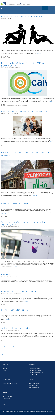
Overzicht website (27, 413)
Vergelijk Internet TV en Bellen (7, 354)
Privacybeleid (50, 411)
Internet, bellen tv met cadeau (10, 383)
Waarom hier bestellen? (35, 383)
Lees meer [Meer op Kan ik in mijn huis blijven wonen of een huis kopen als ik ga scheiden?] (35, 195)
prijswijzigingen (20, 105)
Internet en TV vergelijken (35, 370)
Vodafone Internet (7, 396)
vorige (3, 346)
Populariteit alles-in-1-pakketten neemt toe (19, 291)
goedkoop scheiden (6, 57)
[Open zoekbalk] (53, 12)
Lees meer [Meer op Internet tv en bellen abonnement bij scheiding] (39, 53)
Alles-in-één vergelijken (34, 368)
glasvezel (7, 105)
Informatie (38, 8)
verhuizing (12, 147)
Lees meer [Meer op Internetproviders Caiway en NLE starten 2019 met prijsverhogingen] (51, 101)
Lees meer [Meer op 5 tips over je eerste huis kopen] (3, 213)
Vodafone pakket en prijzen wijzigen (16, 328)
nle (16, 105)
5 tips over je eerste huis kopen (14, 203)
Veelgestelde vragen (34, 385)
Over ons (5, 368)
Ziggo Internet (6, 404)
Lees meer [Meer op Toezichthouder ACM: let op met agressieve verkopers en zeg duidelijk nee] (17, 266)
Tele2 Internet (6, 400)
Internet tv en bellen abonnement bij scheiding (21, 16)
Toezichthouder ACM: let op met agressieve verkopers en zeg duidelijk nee (26, 223)
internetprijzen (12, 105)
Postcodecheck (29, 8)
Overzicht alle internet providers (11, 406)
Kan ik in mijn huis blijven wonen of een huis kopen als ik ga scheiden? (26, 153)
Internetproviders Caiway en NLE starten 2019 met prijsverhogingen (23, 64)
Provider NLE (6, 274)
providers (25, 105)
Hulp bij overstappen (34, 387)
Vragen (50, 8)
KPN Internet (6, 402)
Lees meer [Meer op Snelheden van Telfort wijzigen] (8, 319)
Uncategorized (5, 56)
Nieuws (45, 8)
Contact (3, 12)
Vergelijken (8, 8)
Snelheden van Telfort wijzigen (14, 309)
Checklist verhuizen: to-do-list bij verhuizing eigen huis (24, 111)
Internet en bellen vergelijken (36, 372)
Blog (3, 145)
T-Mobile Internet (7, 398)
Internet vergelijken (33, 374)
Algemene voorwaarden (40, 411)
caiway (4, 105)
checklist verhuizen (6, 147)
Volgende (14, 346)
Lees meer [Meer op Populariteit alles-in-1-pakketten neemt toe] (25, 301)
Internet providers (19, 8)
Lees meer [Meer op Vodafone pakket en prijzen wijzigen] (24, 337)
